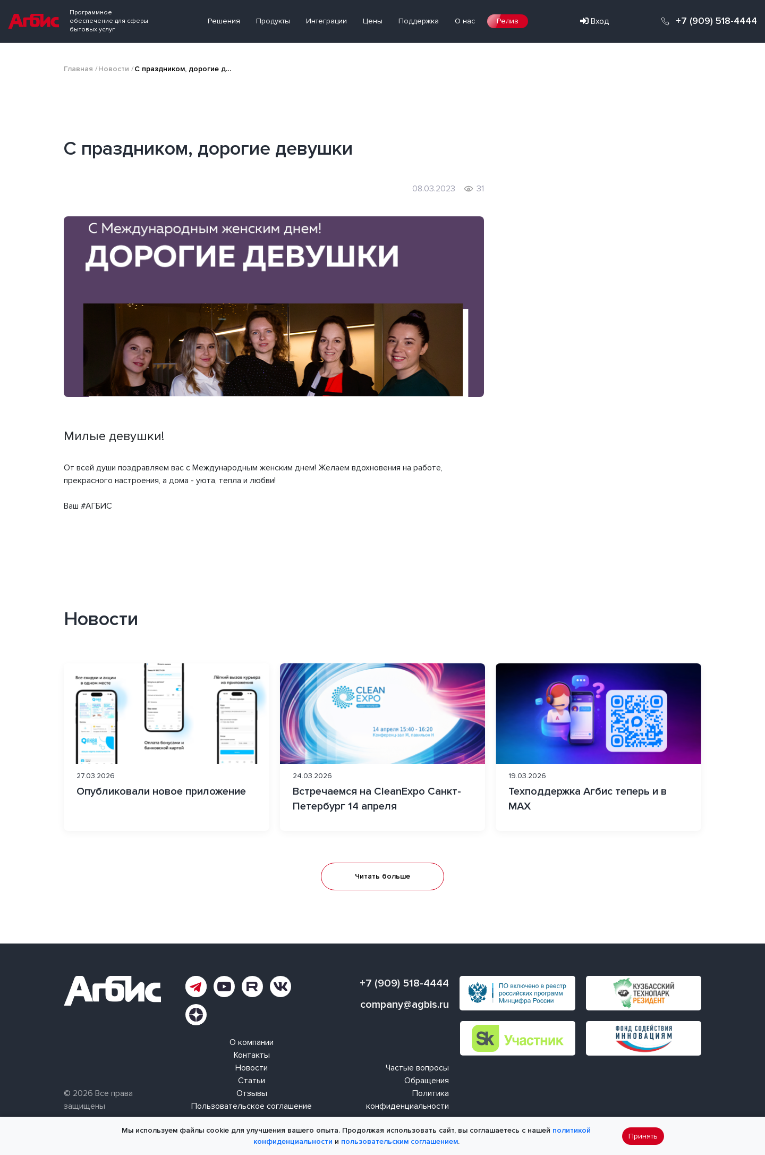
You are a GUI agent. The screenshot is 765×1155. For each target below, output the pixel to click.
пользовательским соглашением (399, 1141)
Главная (78, 68)
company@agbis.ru (404, 1004)
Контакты (252, 1055)
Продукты (273, 21)
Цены (372, 21)
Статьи (251, 1080)
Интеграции (326, 21)
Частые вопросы (417, 1068)
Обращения (426, 1080)
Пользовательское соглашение (251, 1106)
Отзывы (251, 1093)
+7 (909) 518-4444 (716, 21)
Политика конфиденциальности (407, 1099)
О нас (465, 21)
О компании (252, 1042)
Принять (643, 1136)
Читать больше (382, 876)
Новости (113, 68)
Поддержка (418, 21)
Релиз (507, 21)
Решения (224, 21)
